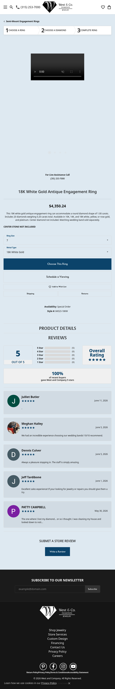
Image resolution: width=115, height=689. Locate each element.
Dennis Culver (31, 450)
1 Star (40, 362)
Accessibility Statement (78, 672)
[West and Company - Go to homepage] (57, 614)
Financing (57, 643)
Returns (85, 293)
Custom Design (57, 639)
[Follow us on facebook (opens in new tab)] (53, 666)
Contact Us (57, 647)
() (73, 347)
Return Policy (32, 672)
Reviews (57, 337)
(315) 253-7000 (57, 178)
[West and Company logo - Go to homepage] (57, 7)
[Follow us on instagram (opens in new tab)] (63, 666)
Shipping (30, 293)
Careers (57, 656)
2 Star (40, 358)
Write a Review (58, 551)
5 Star (40, 347)
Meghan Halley (32, 424)
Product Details (57, 328)
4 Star (40, 351)
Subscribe (92, 589)
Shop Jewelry (57, 630)
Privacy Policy (58, 651)
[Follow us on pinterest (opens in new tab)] (43, 666)
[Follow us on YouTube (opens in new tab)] (73, 666)
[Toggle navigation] (4, 7)
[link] (27, 7)
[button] (11, 7)
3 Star (40, 355)
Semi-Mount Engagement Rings (23, 21)
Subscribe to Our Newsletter (57, 580)
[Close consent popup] (69, 683)
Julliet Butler (30, 397)
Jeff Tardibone (31, 477)
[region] (57, 107)
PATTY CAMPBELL (34, 507)
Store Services (57, 634)
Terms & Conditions (59, 672)
